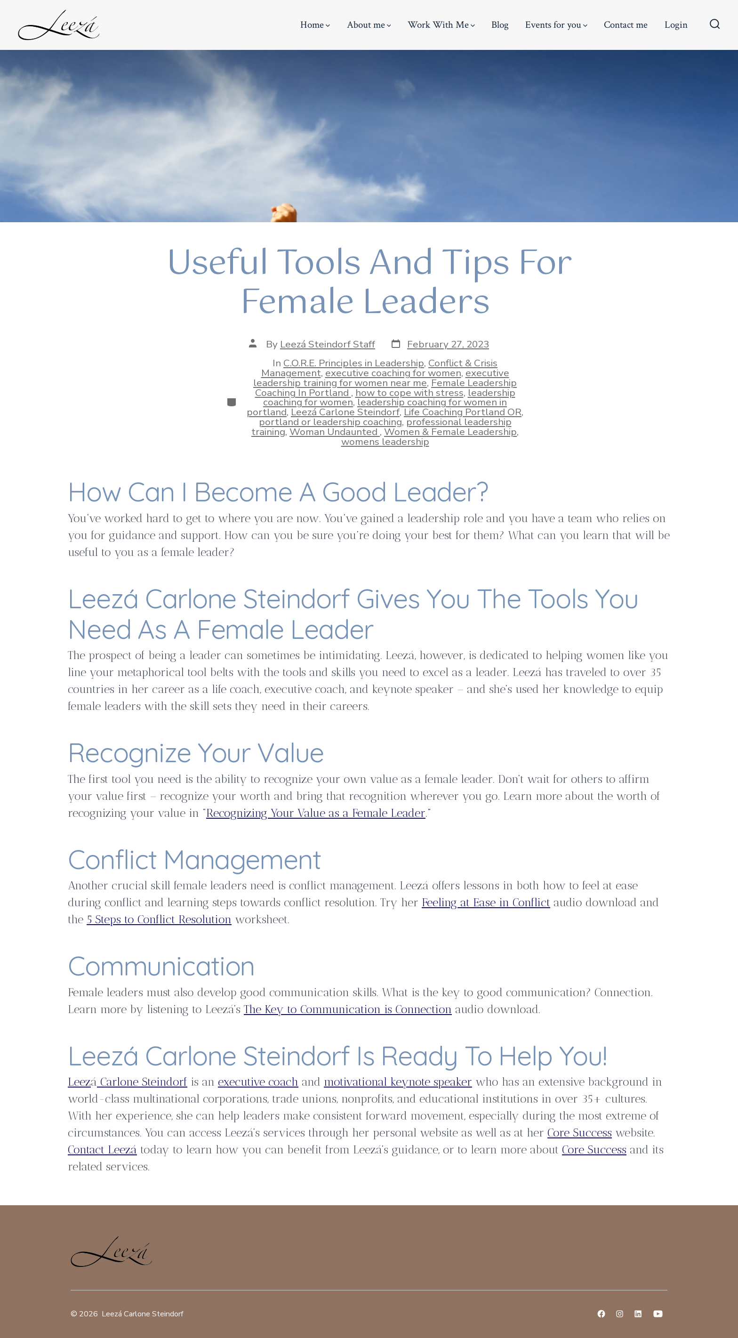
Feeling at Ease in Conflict (486, 902)
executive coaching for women (393, 372)
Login (676, 24)
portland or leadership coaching (330, 421)
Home (315, 24)
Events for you (556, 24)
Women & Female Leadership (450, 431)
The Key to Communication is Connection (348, 1009)
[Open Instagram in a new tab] (619, 1314)
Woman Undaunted (334, 431)
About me (369, 24)
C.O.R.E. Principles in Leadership (353, 363)
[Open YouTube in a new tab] (658, 1314)
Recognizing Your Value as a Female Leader (315, 813)
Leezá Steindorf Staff (327, 344)
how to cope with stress (409, 392)
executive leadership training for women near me (381, 377)
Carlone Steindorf (142, 1081)
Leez (79, 1081)
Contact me (626, 24)
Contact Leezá (102, 1149)
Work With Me (441, 24)
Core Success (579, 1132)
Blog (500, 24)
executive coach (258, 1081)
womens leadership (385, 441)
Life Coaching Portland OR (462, 412)
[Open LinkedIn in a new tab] (638, 1314)
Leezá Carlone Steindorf (345, 412)
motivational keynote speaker (398, 1081)
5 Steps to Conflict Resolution (159, 919)
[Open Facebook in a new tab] (601, 1314)
